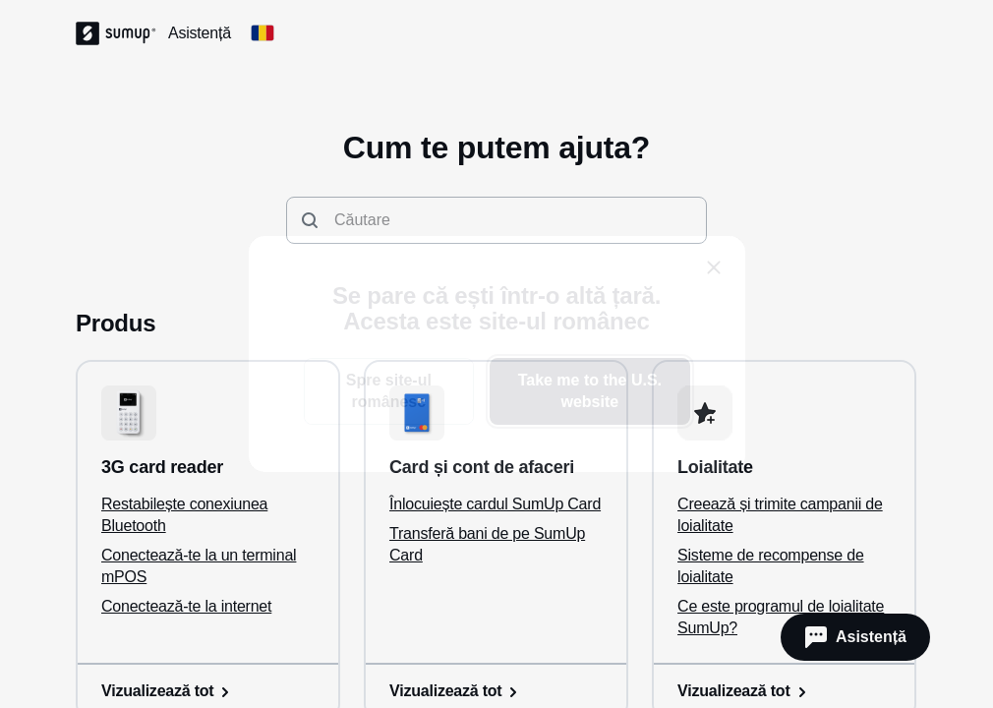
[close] (713, 267)
